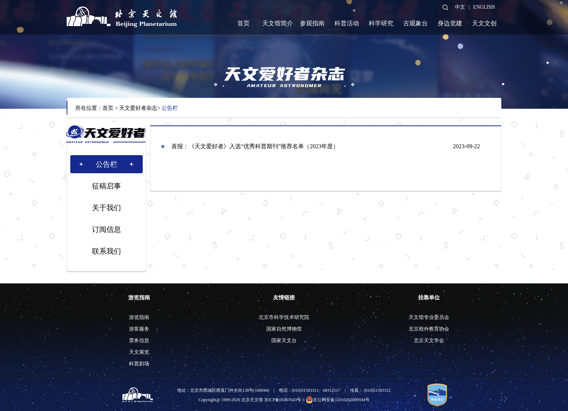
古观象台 (415, 23)
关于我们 (106, 208)
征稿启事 (106, 186)
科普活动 (346, 23)
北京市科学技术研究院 (284, 317)
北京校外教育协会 (429, 329)
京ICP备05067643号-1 (284, 399)
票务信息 (139, 340)
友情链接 (284, 297)
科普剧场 (139, 363)
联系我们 (106, 251)
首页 (243, 23)
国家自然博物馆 (284, 329)
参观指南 (312, 23)
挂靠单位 (429, 297)
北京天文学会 (429, 340)
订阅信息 (106, 229)
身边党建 (450, 23)
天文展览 (139, 352)
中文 (460, 7)
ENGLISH (484, 7)
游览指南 (139, 297)
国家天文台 (284, 340)
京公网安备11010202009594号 (337, 399)
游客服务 (139, 329)
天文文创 (484, 23)
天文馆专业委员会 (429, 317)
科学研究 (381, 23)
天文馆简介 (277, 23)
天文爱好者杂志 (138, 108)
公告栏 (170, 108)
